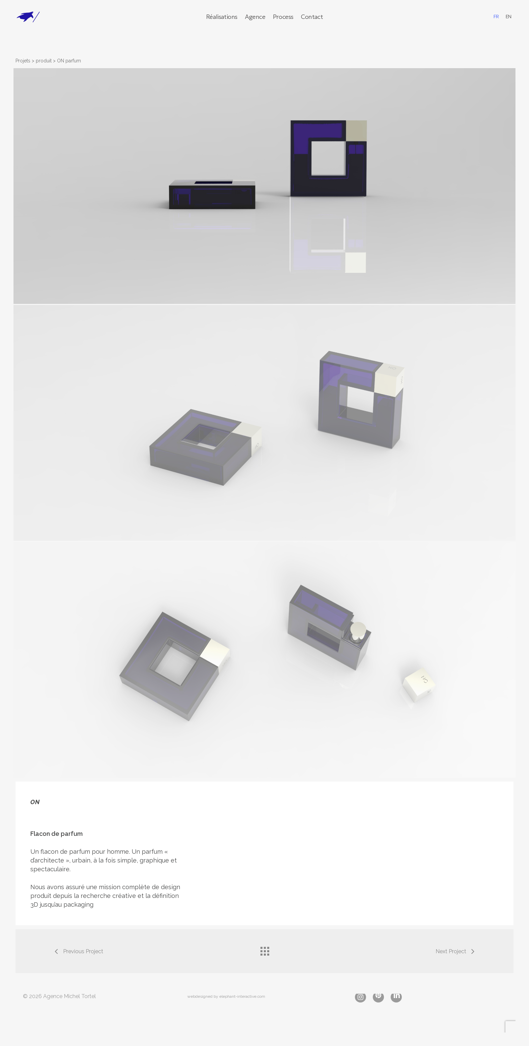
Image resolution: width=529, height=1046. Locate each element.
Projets (23, 60)
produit (44, 60)
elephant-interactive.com (242, 996)
